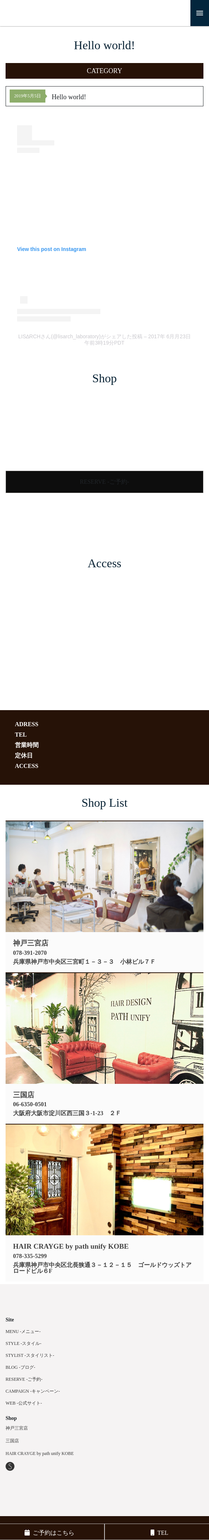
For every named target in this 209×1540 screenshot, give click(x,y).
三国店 (12, 1440)
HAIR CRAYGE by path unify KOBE (40, 1453)
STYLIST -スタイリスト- (30, 1355)
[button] (104, 71)
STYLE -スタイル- (23, 1343)
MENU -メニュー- (23, 1331)
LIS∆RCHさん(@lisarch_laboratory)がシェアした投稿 (80, 336)
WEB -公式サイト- (24, 1403)
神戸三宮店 (17, 1428)
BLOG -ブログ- (20, 1367)
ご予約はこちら (49, 1533)
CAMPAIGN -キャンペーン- (33, 1391)
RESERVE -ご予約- (104, 482)
